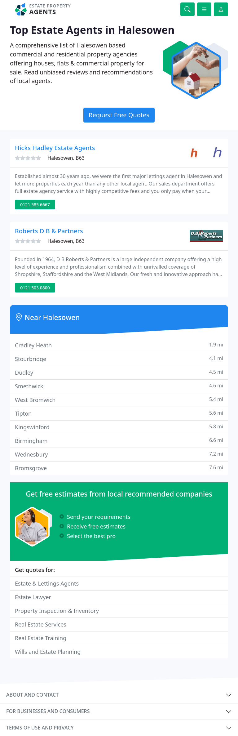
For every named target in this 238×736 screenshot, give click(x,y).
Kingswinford (119, 427)
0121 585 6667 (35, 204)
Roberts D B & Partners (49, 231)
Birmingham (119, 440)
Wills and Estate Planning (48, 651)
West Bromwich (119, 400)
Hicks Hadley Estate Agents (55, 148)
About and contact (32, 694)
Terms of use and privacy (40, 727)
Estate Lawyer (33, 597)
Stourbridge (119, 359)
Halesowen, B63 (66, 157)
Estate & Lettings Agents (47, 583)
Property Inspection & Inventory (57, 610)
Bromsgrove (119, 468)
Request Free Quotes (119, 115)
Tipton (119, 413)
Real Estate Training (40, 638)
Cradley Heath (119, 345)
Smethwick (119, 386)
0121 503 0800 (35, 288)
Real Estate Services (40, 624)
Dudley (119, 372)
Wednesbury (119, 454)
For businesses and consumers (48, 711)
